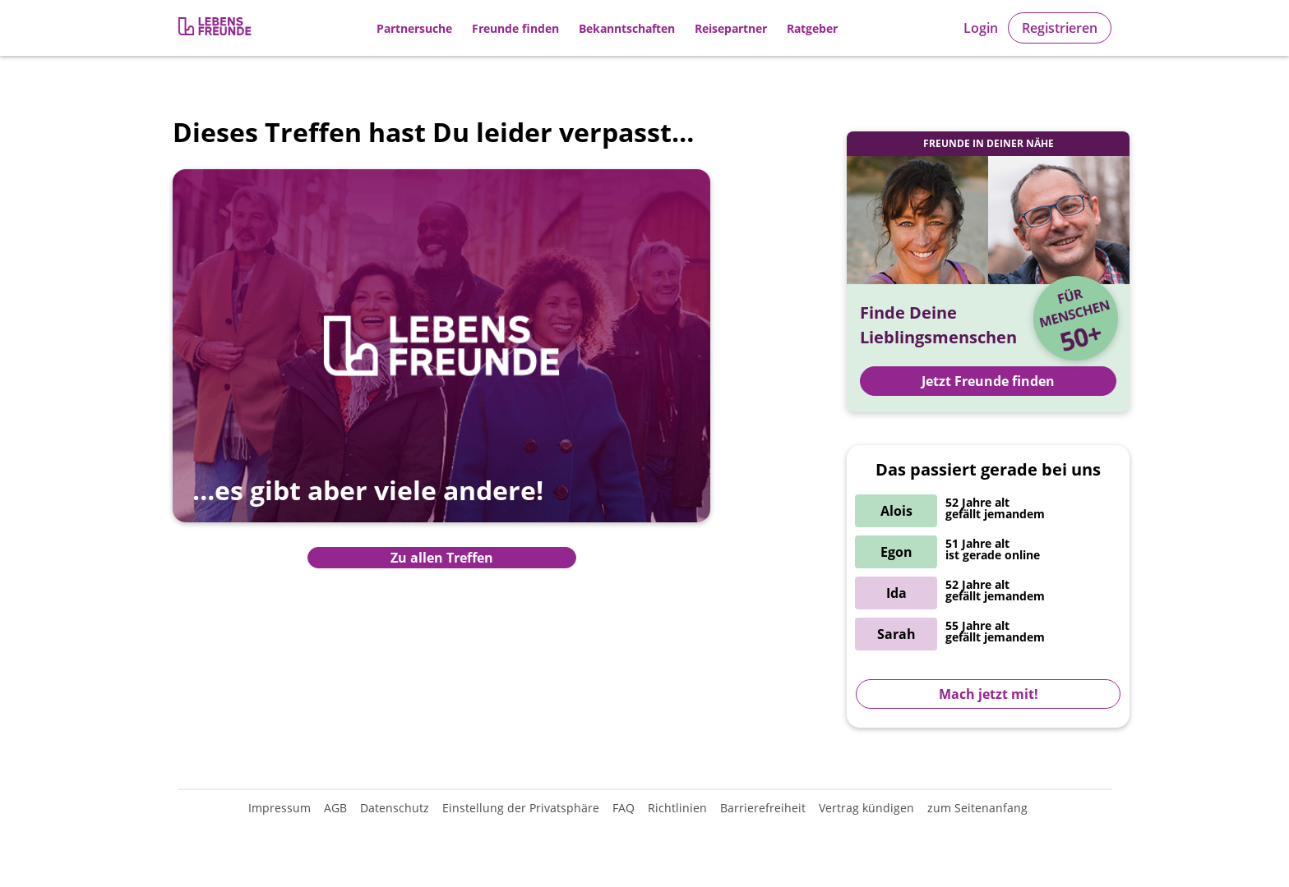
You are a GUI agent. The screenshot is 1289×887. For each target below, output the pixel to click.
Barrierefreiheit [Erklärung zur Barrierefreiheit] (763, 808)
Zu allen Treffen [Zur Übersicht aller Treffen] (441, 558)
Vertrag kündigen (866, 808)
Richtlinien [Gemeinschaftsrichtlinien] (677, 808)
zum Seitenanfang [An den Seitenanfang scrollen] (977, 808)
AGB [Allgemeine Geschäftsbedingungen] (335, 808)
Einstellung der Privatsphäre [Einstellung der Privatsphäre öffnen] (520, 808)
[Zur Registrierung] (216, 28)
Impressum (279, 808)
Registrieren (1059, 28)
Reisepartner (731, 28)
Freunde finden (515, 28)
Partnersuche (414, 28)
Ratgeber (812, 28)
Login (980, 28)
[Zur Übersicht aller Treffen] (441, 357)
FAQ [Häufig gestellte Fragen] (623, 808)
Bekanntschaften (627, 28)
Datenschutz (394, 808)
